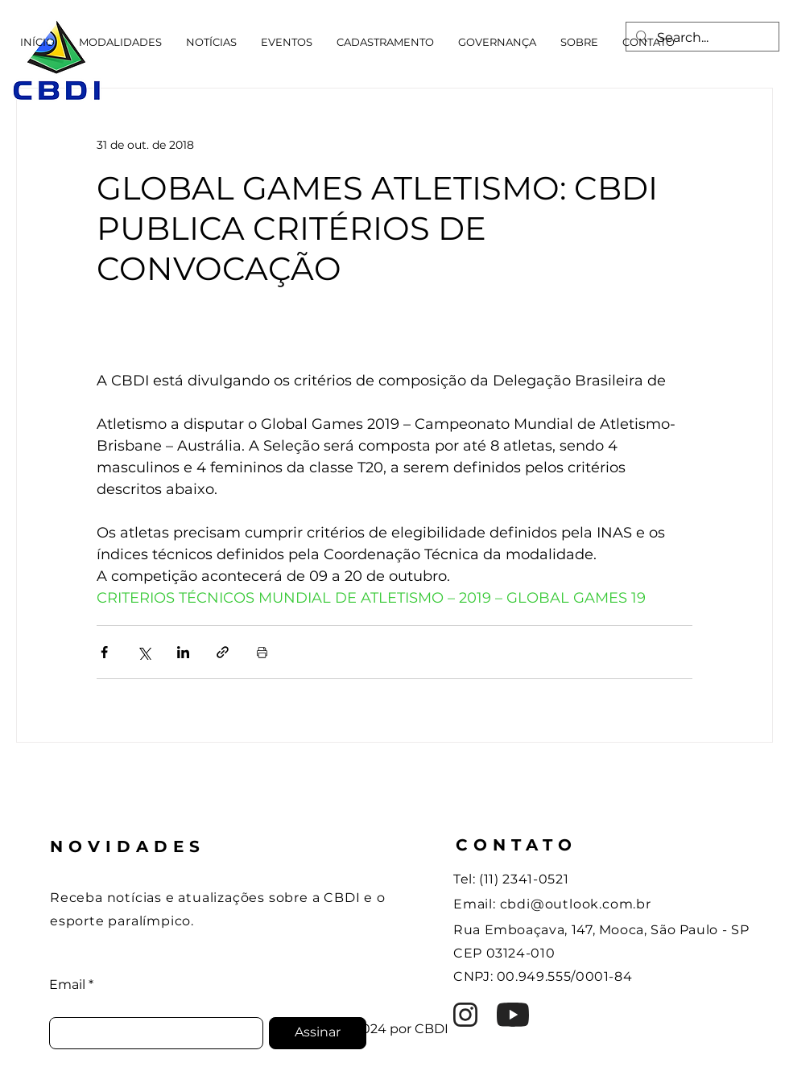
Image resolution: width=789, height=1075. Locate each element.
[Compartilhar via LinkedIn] (183, 652)
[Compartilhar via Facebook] (104, 652)
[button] (120, 42)
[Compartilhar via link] (222, 652)
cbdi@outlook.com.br (575, 904)
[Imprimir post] (262, 652)
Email (67, 984)
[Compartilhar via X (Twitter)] (143, 652)
